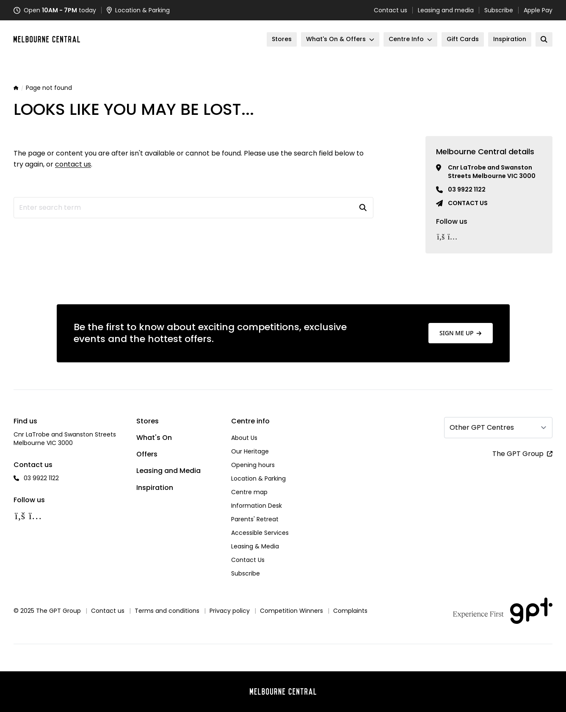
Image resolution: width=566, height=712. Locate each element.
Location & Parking (258, 478)
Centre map (249, 492)
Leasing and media (446, 10)
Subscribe (498, 10)
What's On (154, 438)
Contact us (390, 10)
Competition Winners (291, 610)
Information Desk (256, 505)
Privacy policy (230, 610)
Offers (146, 454)
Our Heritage (250, 451)
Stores (147, 421)
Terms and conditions (167, 610)
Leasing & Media (255, 546)
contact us (73, 164)
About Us (244, 438)
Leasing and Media (168, 471)
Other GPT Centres (482, 427)
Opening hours (253, 465)
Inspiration (154, 488)
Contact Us (248, 560)
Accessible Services (260, 532)
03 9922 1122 (467, 189)
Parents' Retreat (255, 519)
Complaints (350, 610)
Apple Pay (538, 10)
